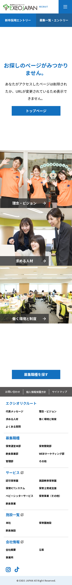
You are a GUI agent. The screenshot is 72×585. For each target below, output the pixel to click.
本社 (8, 523)
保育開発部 (45, 446)
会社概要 (11, 550)
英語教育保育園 (47, 480)
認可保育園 (12, 480)
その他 (42, 461)
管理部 (9, 461)
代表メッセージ (14, 411)
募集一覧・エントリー (54, 20)
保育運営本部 (13, 446)
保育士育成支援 (47, 488)
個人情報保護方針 (36, 392)
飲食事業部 (12, 453)
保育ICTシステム (15, 488)
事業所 (9, 557)
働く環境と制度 (24, 318)
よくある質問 (13, 426)
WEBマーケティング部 (51, 453)
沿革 (41, 550)
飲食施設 (11, 530)
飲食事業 (11, 503)
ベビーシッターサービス (19, 496)
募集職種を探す (36, 374)
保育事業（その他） (50, 496)
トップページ (36, 110)
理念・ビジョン (24, 203)
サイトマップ (59, 392)
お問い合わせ (12, 392)
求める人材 (24, 260)
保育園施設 (45, 523)
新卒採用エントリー (18, 20)
